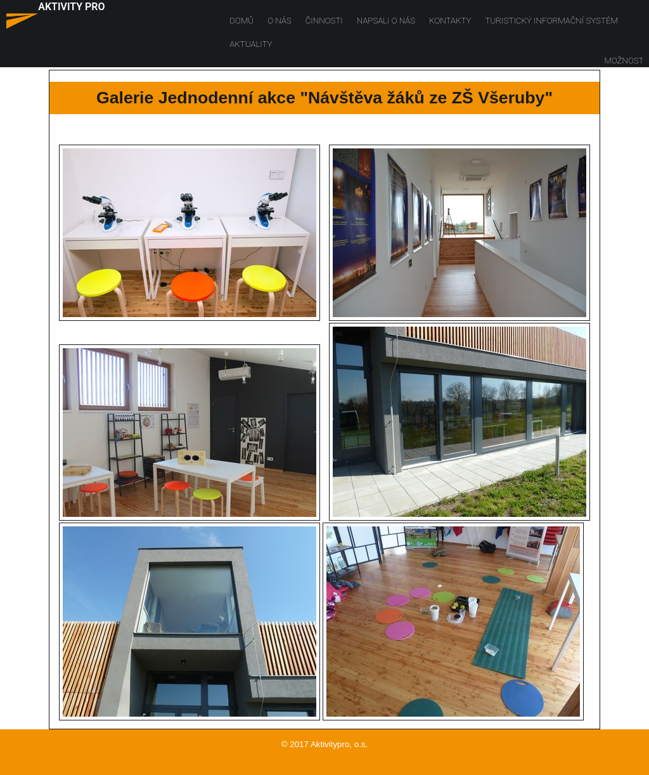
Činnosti (324, 20)
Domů (241, 20)
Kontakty (450, 20)
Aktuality (250, 44)
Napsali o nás (386, 20)
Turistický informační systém (551, 20)
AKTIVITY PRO (71, 7)
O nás (279, 20)
